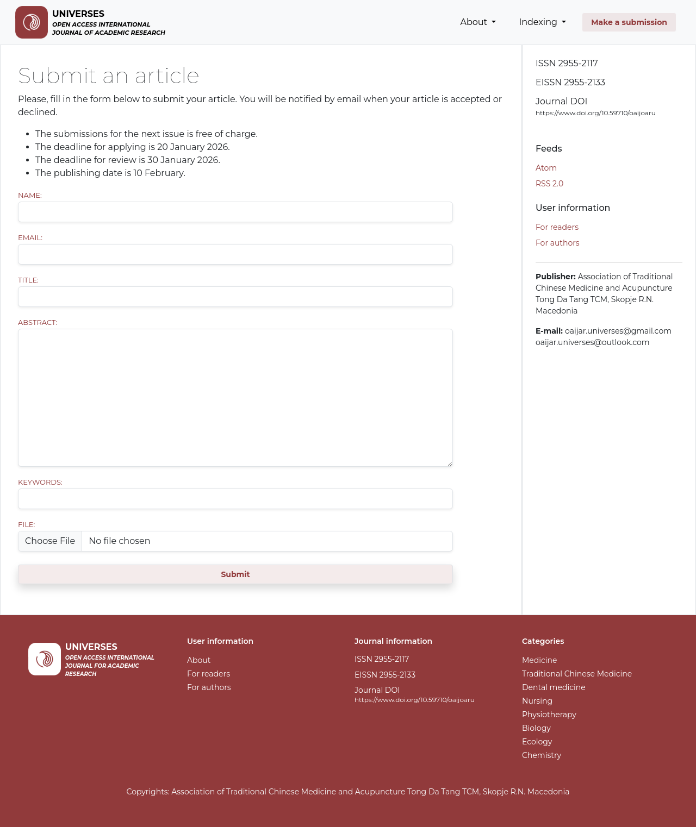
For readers (557, 227)
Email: (30, 237)
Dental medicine (554, 687)
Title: (28, 279)
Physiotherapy (549, 714)
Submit (235, 574)
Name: (30, 195)
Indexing (539, 22)
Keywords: (40, 482)
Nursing (537, 701)
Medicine (539, 660)
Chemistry (541, 755)
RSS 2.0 (549, 184)
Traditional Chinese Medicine (577, 674)
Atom (546, 168)
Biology (536, 728)
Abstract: (37, 322)
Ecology (537, 742)
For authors (558, 243)
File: (26, 524)
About (475, 22)
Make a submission (629, 22)
